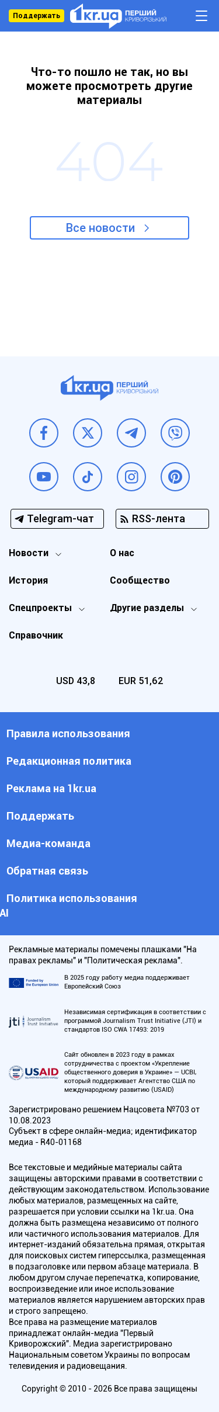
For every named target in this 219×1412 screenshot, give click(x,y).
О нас (122, 552)
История (28, 580)
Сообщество (140, 580)
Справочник (36, 635)
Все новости (100, 228)
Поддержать (36, 16)
